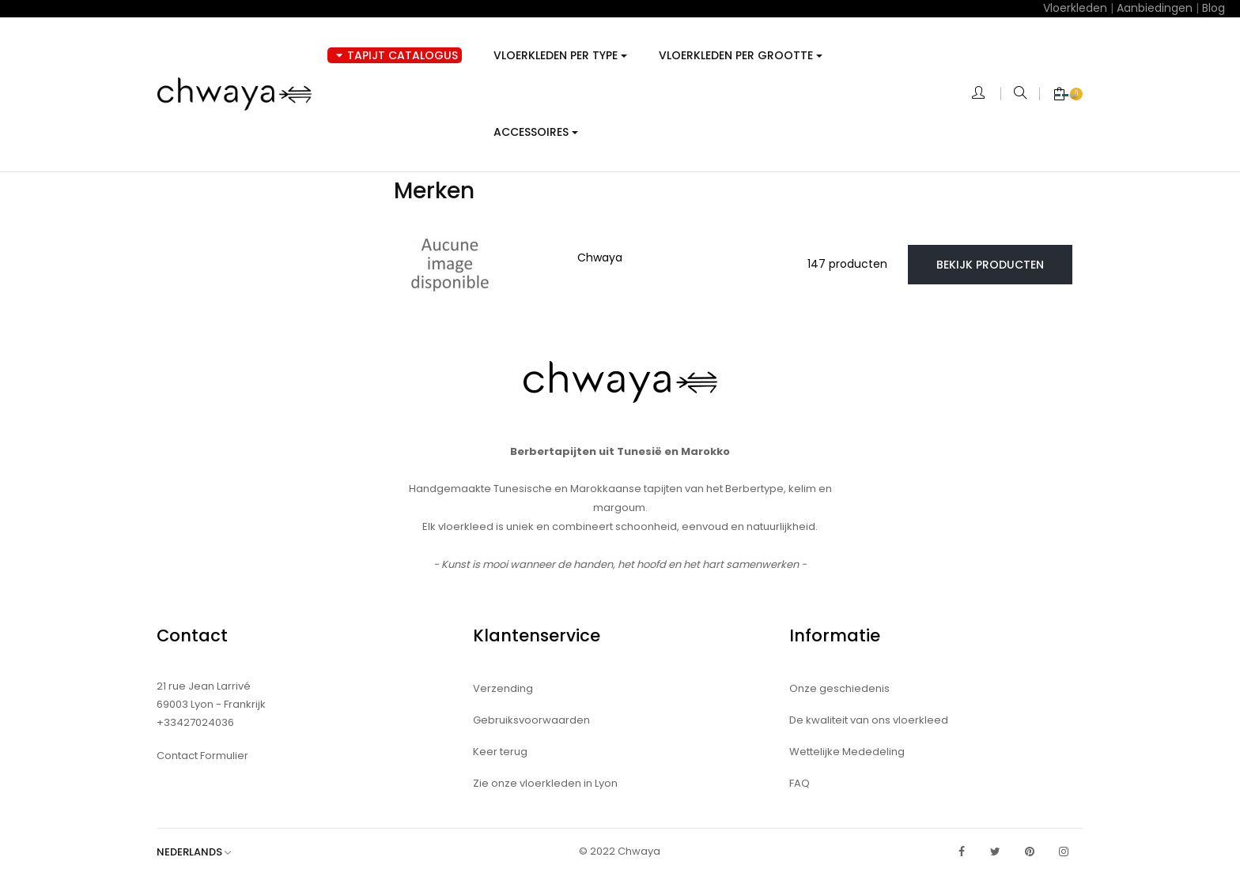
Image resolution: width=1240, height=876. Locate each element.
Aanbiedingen (1155, 8)
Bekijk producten (990, 265)
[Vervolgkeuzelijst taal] (202, 852)
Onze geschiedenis (839, 688)
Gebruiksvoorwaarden (531, 719)
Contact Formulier (202, 755)
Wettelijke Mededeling (847, 751)
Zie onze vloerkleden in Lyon (545, 783)
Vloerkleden (1075, 8)
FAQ (799, 783)
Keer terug (500, 751)
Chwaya (599, 257)
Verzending (503, 688)
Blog (1213, 8)
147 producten (847, 265)
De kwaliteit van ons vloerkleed (868, 719)
